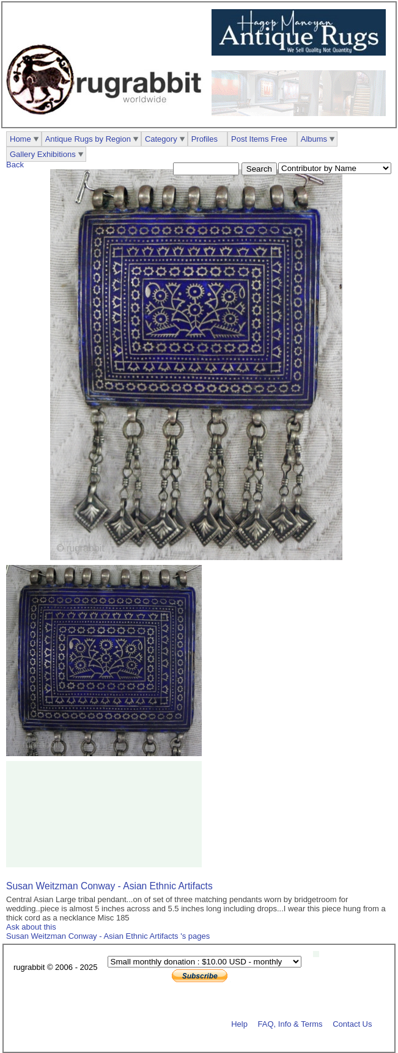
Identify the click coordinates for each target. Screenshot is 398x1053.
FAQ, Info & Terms (290, 1023)
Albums (314, 139)
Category (161, 139)
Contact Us (352, 1023)
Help (239, 1023)
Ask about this (31, 926)
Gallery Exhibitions (43, 154)
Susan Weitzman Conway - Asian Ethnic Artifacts (109, 886)
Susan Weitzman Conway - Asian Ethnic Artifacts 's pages (108, 936)
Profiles (204, 139)
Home (20, 139)
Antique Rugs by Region (88, 139)
